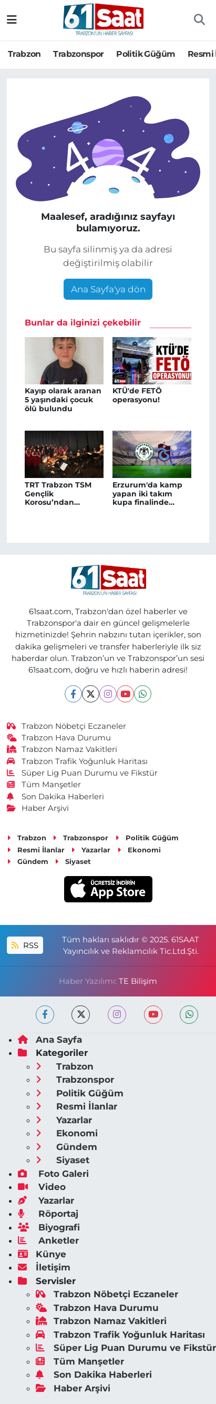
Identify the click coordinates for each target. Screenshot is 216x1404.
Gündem (27, 861)
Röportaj (48, 1213)
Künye (42, 1254)
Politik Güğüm (145, 54)
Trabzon (24, 54)
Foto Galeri (53, 1173)
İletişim (44, 1267)
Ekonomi (139, 850)
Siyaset (73, 861)
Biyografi (49, 1227)
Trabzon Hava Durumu (59, 737)
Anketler (48, 1240)
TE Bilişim (138, 981)
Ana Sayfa (50, 1039)
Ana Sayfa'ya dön (108, 289)
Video (42, 1187)
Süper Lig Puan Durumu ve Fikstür (82, 773)
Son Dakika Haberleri (56, 796)
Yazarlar (90, 850)
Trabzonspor (78, 54)
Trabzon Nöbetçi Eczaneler (67, 726)
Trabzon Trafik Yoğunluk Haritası (77, 761)
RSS (25, 945)
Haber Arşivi (38, 808)
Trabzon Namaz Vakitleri (62, 749)
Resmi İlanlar (36, 850)
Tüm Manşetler (44, 784)
